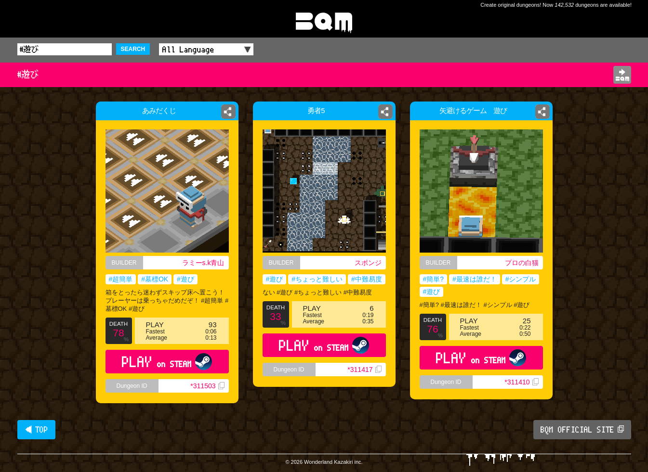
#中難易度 (366, 279)
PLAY (167, 361)
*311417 (364, 369)
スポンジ (370, 263)
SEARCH (133, 49)
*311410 (521, 382)
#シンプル (520, 279)
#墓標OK (154, 279)
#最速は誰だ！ (474, 279)
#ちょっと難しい (317, 279)
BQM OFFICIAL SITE (582, 429)
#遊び (185, 279)
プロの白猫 (522, 263)
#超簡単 (121, 279)
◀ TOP (36, 429)
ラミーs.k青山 (203, 263)
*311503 (207, 386)
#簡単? (433, 279)
